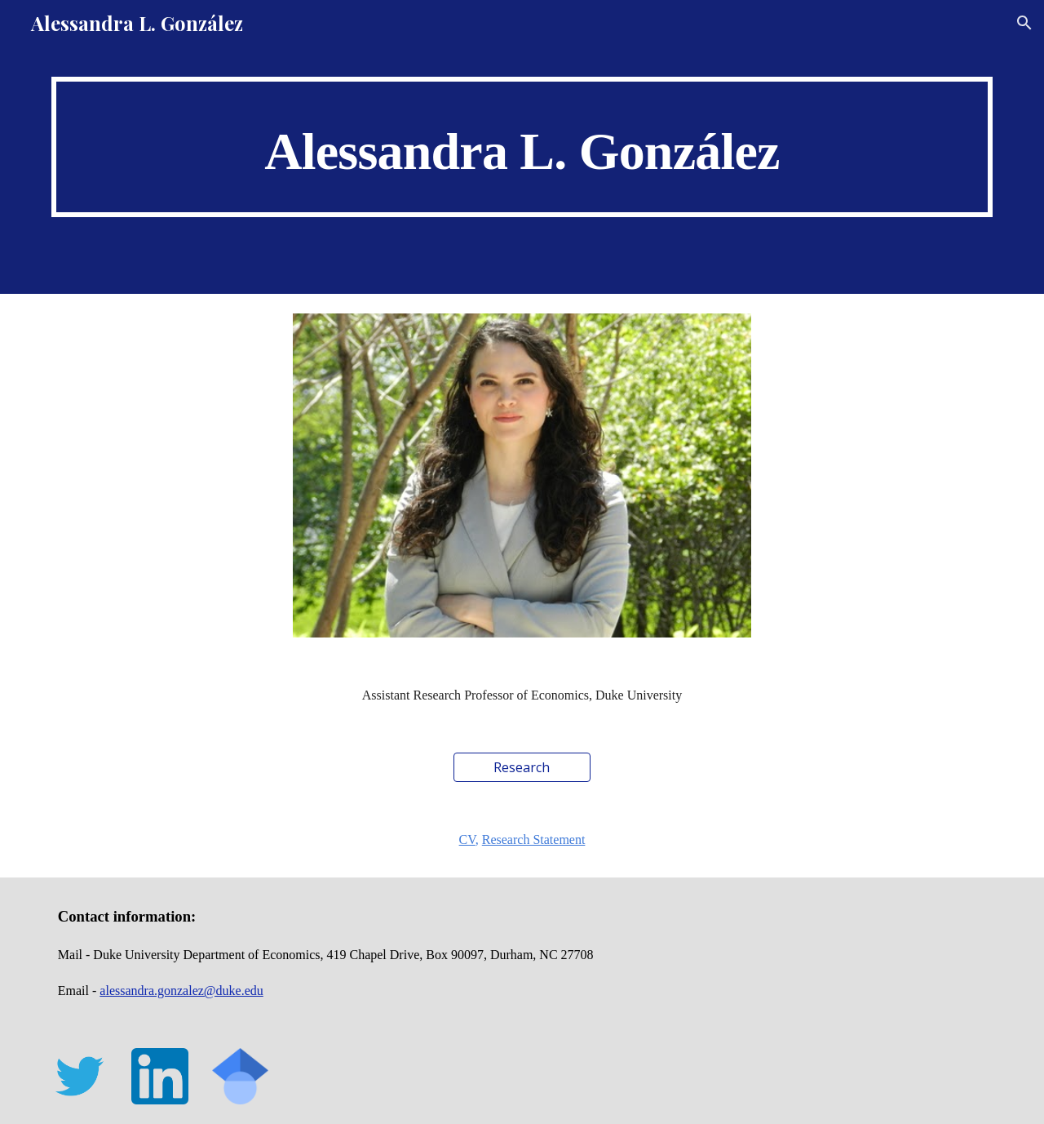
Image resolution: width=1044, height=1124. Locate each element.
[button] (1024, 22)
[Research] (522, 767)
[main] (522, 146)
